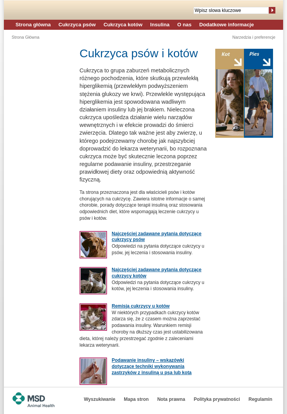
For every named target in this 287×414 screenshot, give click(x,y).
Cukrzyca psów (77, 24)
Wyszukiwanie (99, 399)
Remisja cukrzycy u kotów (140, 306)
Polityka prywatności (217, 399)
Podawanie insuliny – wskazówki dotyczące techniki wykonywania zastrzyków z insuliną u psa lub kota (152, 366)
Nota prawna (171, 399)
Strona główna (33, 24)
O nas (184, 24)
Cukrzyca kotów (123, 24)
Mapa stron (136, 399)
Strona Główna (25, 37)
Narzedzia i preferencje (253, 37)
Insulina (159, 24)
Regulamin (260, 399)
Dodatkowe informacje (226, 24)
